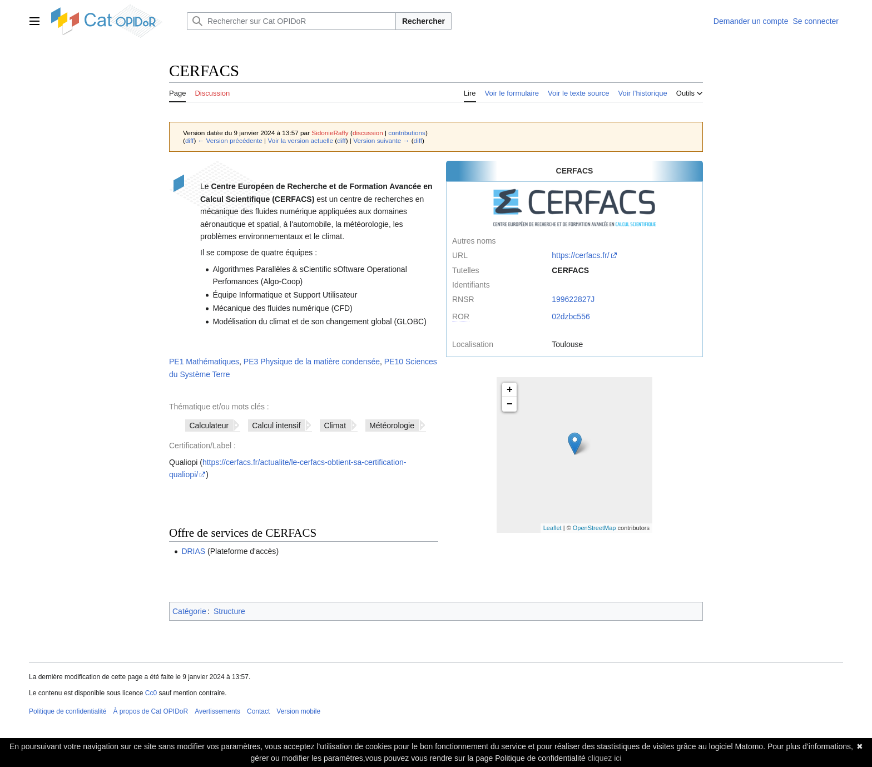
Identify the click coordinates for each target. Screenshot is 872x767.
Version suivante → (381, 140)
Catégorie (189, 611)
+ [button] (510, 390)
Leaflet (552, 527)
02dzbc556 (571, 316)
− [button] (510, 404)
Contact (258, 711)
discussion (368, 132)
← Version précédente (230, 140)
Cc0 (151, 693)
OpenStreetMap (594, 527)
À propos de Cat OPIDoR (150, 711)
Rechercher (423, 21)
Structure (229, 611)
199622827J (573, 299)
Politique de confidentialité (67, 711)
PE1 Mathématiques (204, 361)
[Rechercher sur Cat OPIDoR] (291, 21)
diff (189, 140)
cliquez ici (605, 758)
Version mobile (298, 711)
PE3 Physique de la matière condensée (312, 361)
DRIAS (193, 551)
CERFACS (570, 270)
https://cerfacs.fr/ (580, 255)
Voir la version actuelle (300, 140)
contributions (406, 132)
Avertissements (217, 711)
